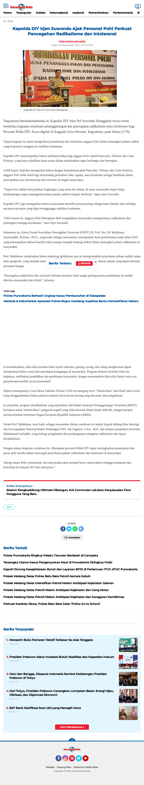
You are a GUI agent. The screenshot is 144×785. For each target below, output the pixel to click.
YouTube (88, 760)
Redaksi (50, 767)
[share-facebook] (63, 528)
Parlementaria (123, 12)
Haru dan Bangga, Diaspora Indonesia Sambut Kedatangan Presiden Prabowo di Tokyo (58, 676)
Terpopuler (23, 12)
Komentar (72, 537)
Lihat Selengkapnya (72, 727)
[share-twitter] (69, 528)
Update (84, 263)
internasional (59, 12)
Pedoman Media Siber (86, 767)
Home (7, 12)
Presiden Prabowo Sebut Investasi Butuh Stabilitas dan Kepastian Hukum (61, 657)
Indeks (40, 12)
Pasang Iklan (64, 767)
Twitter (80, 760)
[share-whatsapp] (75, 528)
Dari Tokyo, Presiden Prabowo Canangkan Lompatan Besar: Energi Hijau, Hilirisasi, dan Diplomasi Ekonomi (61, 693)
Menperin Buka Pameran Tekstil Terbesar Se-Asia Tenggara (51, 640)
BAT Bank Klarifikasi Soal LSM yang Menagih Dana (45, 708)
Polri (9, 507)
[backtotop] (72, 741)
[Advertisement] (72, 333)
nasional (78, 12)
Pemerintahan (98, 12)
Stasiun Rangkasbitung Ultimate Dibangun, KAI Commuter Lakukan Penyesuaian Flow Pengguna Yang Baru (68, 492)
